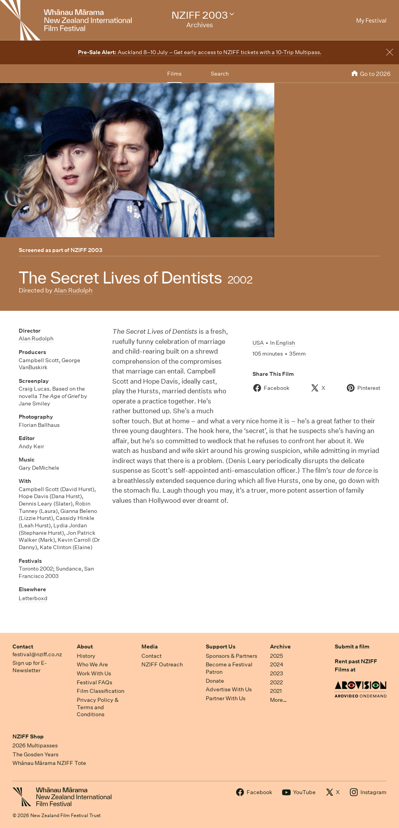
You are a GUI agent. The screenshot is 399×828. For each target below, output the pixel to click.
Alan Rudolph (73, 290)
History (86, 655)
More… (278, 699)
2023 (276, 673)
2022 (276, 682)
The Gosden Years (35, 754)
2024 (276, 664)
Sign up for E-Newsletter (29, 666)
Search (220, 73)
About (85, 646)
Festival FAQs (94, 682)
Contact (22, 646)
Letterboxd (33, 598)
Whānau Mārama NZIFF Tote (49, 762)
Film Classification (100, 690)
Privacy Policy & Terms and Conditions (97, 707)
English (285, 342)
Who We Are (92, 664)
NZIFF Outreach (162, 664)
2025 (276, 655)
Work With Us (94, 673)
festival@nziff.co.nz (37, 654)
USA (258, 342)
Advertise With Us (229, 689)
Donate (215, 680)
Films (174, 73)
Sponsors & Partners (231, 655)
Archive (280, 646)
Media (149, 646)
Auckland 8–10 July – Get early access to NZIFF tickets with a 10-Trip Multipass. (199, 52)
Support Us (220, 646)
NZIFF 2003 (86, 250)
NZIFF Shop (28, 736)
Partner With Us (225, 698)
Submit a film (352, 646)
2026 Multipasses (35, 745)
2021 (276, 690)
